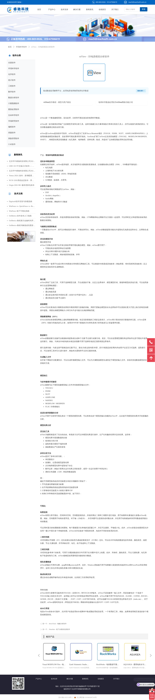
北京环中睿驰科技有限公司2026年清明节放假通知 (22, 171)
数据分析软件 (13, 98)
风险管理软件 (13, 138)
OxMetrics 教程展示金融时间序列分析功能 (22, 221)
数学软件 (12, 92)
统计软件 (12, 80)
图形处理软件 (13, 109)
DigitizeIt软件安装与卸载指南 (20, 201)
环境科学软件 (13, 68)
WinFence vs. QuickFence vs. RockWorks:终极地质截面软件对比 (22, 206)
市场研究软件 (13, 121)
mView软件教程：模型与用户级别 (57, 102)
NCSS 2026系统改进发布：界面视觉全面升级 (22, 180)
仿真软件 (12, 63)
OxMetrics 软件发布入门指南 (20, 216)
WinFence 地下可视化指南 (19, 211)
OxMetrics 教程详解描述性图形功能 (22, 225)
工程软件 (12, 86)
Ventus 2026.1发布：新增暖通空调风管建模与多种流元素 (22, 176)
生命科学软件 (13, 115)
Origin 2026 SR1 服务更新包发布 (21, 185)
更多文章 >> (140, 90)
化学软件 (12, 74)
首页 (10, 47)
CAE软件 (12, 144)
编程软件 (12, 127)
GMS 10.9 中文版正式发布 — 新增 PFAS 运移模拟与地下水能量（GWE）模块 (22, 166)
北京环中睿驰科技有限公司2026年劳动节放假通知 (22, 161)
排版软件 (12, 133)
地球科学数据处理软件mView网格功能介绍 (115, 102)
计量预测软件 (13, 103)
